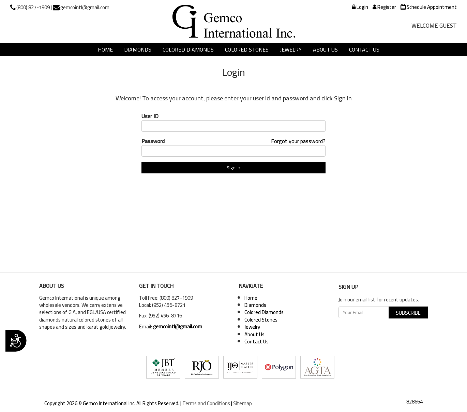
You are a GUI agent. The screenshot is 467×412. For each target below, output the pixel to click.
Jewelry (291, 49)
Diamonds (137, 49)
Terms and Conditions (206, 403)
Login (360, 7)
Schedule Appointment (429, 7)
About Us (325, 49)
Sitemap (242, 403)
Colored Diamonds (188, 49)
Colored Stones (247, 49)
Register (384, 7)
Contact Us (364, 49)
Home (105, 49)
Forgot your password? (298, 141)
